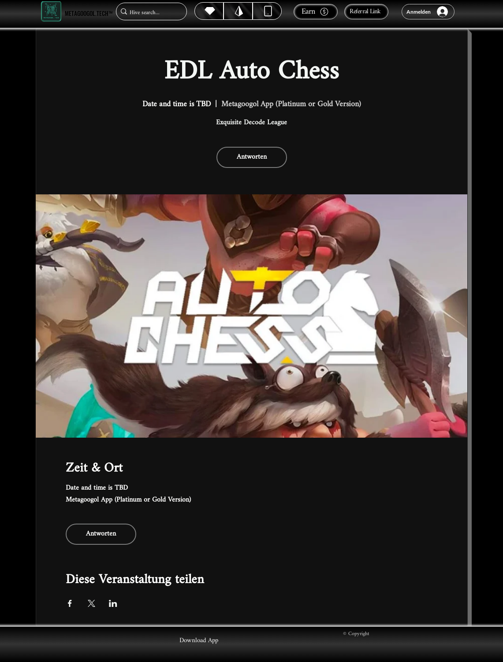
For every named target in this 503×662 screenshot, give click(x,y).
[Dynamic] (267, 11)
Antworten (252, 157)
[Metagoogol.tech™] (51, 11)
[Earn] (316, 11)
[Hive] (209, 11)
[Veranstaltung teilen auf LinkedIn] (113, 603)
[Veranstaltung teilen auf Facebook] (70, 603)
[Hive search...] (149, 12)
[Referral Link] (366, 11)
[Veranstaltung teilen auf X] (91, 603)
